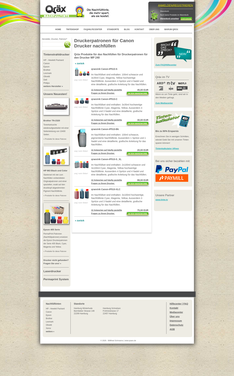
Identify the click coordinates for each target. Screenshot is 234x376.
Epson (49, 315)
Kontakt (174, 308)
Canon (49, 312)
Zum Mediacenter (164, 103)
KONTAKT (139, 29)
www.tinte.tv (162, 199)
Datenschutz (176, 325)
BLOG (127, 29)
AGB (172, 329)
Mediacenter (176, 312)
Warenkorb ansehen (169, 18)
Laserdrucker (52, 271)
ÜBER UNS (154, 29)
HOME (58, 29)
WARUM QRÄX (171, 29)
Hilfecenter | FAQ (179, 303)
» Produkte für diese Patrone (54, 139)
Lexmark (49, 322)
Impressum (176, 320)
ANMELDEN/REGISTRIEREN (175, 5)
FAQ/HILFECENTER (93, 29)
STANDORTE (113, 29)
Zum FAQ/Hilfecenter (166, 65)
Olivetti (49, 325)
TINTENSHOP (72, 29)
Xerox (48, 328)
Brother (49, 318)
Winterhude (84, 311)
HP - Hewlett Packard (55, 309)
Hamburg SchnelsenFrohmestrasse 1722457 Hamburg (112, 311)
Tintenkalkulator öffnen (167, 148)
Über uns (175, 316)
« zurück (79, 63)
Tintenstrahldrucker (56, 54)
